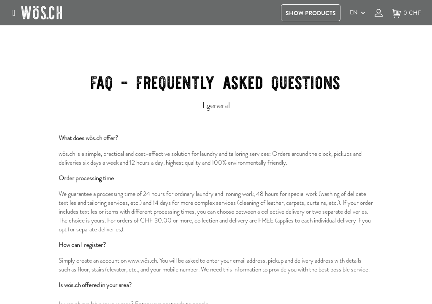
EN (354, 12)
